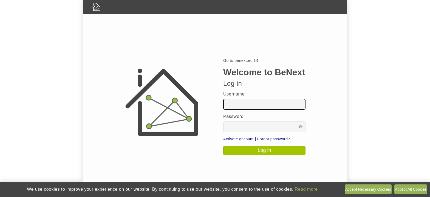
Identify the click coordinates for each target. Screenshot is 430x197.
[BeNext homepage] (215, 6)
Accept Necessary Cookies (368, 189)
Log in (264, 150)
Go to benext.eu (240, 60)
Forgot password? (273, 139)
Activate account (238, 139)
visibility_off (300, 126)
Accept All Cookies (411, 189)
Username (234, 94)
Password (233, 116)
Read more (306, 189)
